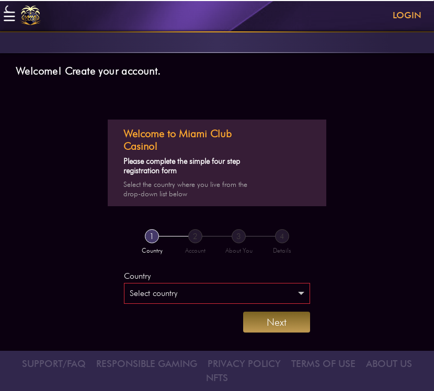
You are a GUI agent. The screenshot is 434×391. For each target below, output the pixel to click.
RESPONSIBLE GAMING (146, 363)
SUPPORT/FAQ (54, 363)
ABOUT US (389, 363)
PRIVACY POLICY (244, 363)
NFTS (217, 377)
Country (137, 275)
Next (277, 322)
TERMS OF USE (323, 363)
